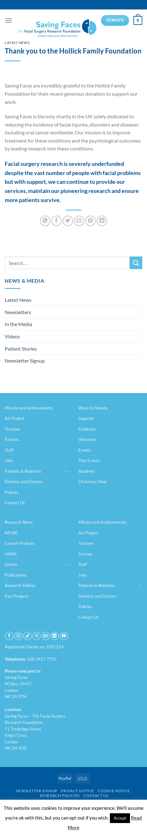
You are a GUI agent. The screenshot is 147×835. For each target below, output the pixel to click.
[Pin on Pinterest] (90, 221)
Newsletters (18, 312)
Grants (11, 564)
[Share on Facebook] (56, 221)
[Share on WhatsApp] (45, 221)
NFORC (12, 532)
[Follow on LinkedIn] (55, 636)
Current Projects (20, 543)
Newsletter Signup (25, 361)
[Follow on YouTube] (64, 636)
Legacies (86, 418)
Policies (11, 492)
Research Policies (20, 585)
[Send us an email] (46, 636)
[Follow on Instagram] (18, 636)
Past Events (89, 460)
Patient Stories (21, 349)
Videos (12, 336)
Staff (9, 450)
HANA (11, 553)
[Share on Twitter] (68, 221)
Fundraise (87, 429)
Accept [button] (120, 818)
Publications (15, 575)
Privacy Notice (77, 790)
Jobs (9, 460)
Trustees (12, 429)
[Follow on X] (36, 636)
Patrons (12, 439)
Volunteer (87, 439)
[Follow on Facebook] (9, 636)
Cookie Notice (114, 790)
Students (86, 471)
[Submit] (136, 263)
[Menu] (8, 20)
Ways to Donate (93, 407)
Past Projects (17, 596)
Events (84, 450)
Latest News (17, 43)
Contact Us (15, 502)
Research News (19, 522)
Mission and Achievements (29, 407)
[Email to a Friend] (79, 221)
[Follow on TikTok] (27, 636)
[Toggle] (67, 471)
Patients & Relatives (23, 471)
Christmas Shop (92, 481)
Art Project (15, 418)
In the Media (18, 324)
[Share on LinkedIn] (102, 221)
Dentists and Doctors (24, 481)
